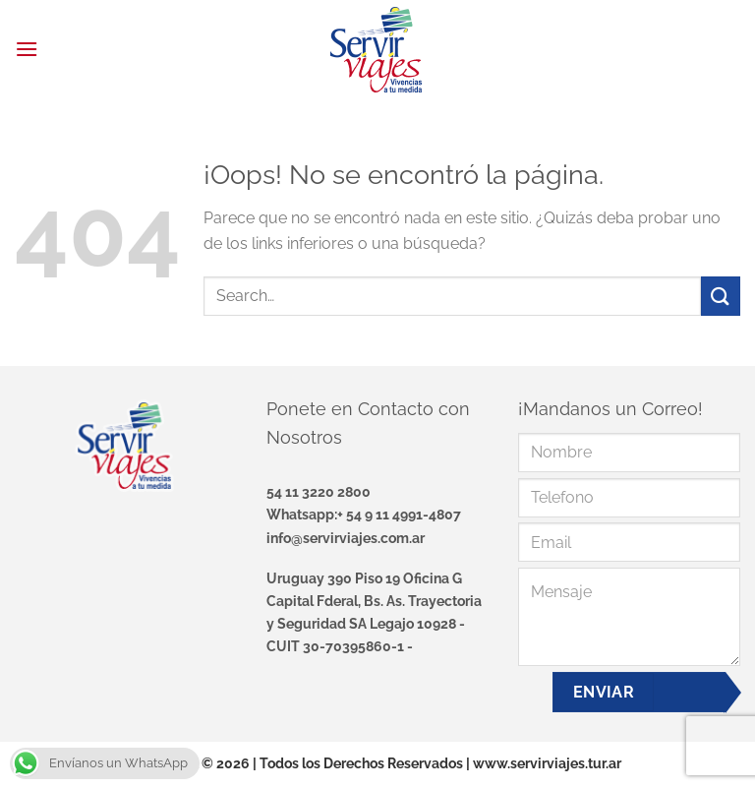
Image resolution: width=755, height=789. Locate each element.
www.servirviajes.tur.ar (547, 763)
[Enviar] (720, 295)
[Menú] (26, 49)
